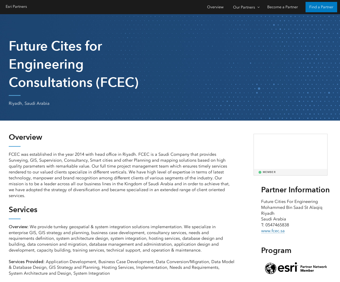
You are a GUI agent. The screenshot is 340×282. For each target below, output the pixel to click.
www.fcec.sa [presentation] (273, 230)
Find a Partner (321, 7)
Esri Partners (16, 6)
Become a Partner (282, 7)
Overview (215, 7)
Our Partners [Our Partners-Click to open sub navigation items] (244, 7)
